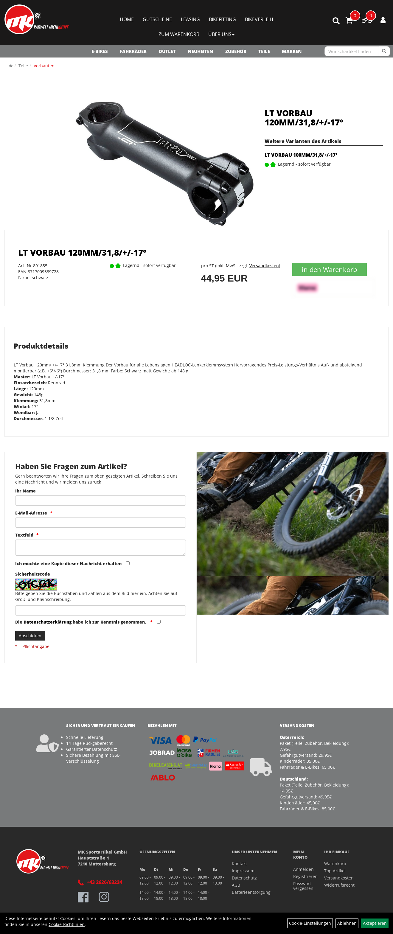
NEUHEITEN (200, 51)
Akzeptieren (375, 923)
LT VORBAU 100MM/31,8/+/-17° (301, 155)
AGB (236, 885)
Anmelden (301, 869)
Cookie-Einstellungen (310, 923)
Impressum (243, 871)
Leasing (190, 19)
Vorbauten (44, 66)
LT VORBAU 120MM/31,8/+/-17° (304, 117)
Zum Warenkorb (179, 34)
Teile (264, 51)
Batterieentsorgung (251, 892)
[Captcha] (100, 610)
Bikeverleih (259, 19)
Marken (292, 51)
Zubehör (235, 51)
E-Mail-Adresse (31, 513)
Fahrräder (133, 51)
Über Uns (221, 34)
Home (127, 19)
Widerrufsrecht (339, 885)
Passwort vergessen (301, 886)
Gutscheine (157, 19)
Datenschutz (244, 878)
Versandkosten (264, 265)
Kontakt (239, 863)
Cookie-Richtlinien (67, 924)
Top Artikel (335, 871)
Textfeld (24, 535)
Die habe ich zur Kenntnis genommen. (81, 622)
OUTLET (167, 51)
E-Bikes (99, 51)
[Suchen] (384, 51)
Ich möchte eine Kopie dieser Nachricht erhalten (68, 563)
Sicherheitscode (32, 574)
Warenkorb (335, 863)
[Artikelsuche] (336, 21)
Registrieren (301, 876)
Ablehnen (347, 923)
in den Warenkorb (329, 269)
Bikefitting (222, 19)
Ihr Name (25, 491)
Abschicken (30, 635)
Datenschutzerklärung (48, 622)
